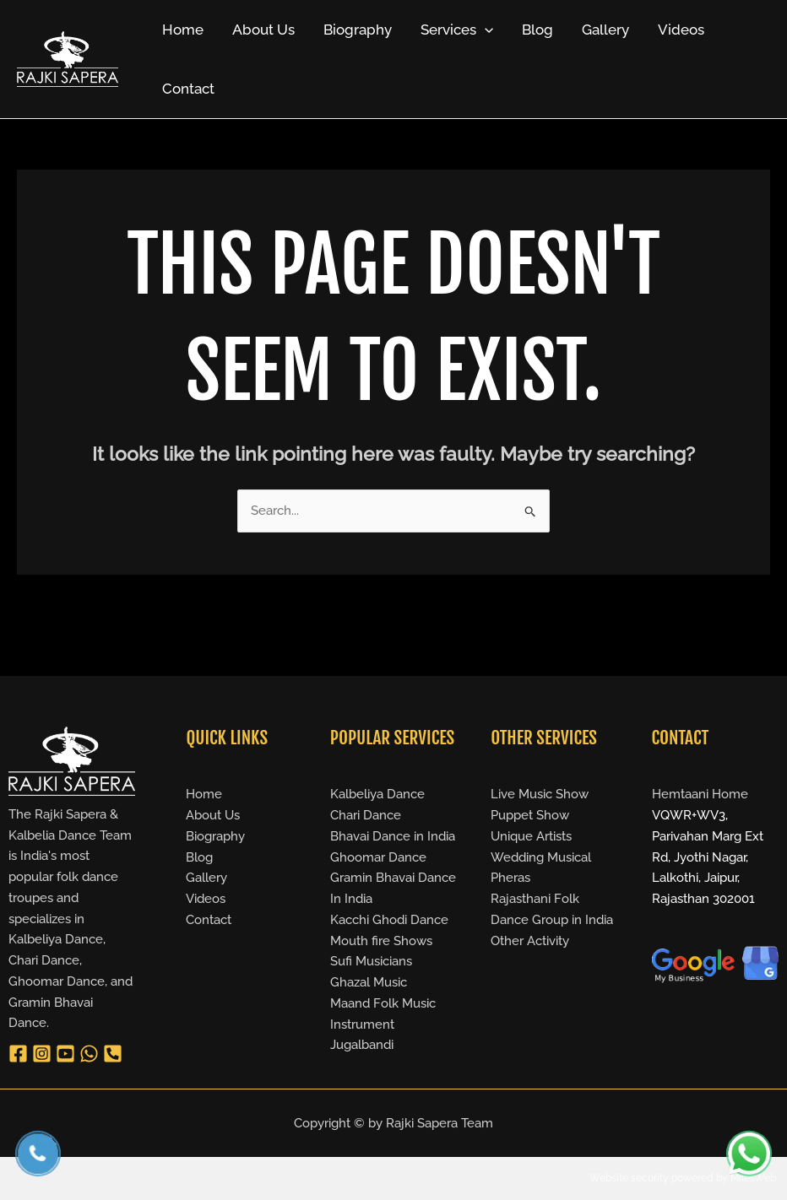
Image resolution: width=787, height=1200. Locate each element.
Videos (681, 29)
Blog (537, 29)
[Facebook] (18, 1053)
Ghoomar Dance (378, 857)
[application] (484, 29)
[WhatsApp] (89, 1053)
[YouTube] (65, 1053)
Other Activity (530, 941)
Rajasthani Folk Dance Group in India (552, 909)
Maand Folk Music (383, 1003)
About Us (263, 29)
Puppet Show (530, 815)
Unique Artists (531, 836)
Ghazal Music (368, 982)
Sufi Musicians (371, 961)
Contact (188, 88)
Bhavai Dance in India (392, 836)
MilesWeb (753, 1178)
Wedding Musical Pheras (541, 868)
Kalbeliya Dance (377, 794)
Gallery (605, 29)
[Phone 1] (112, 1053)
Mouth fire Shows (381, 941)
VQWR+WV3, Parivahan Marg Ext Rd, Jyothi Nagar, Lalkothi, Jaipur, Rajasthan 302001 (707, 857)
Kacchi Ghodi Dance (389, 919)
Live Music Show (540, 794)
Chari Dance (365, 815)
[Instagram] (42, 1053)
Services (457, 29)
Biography (357, 29)
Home (183, 29)
